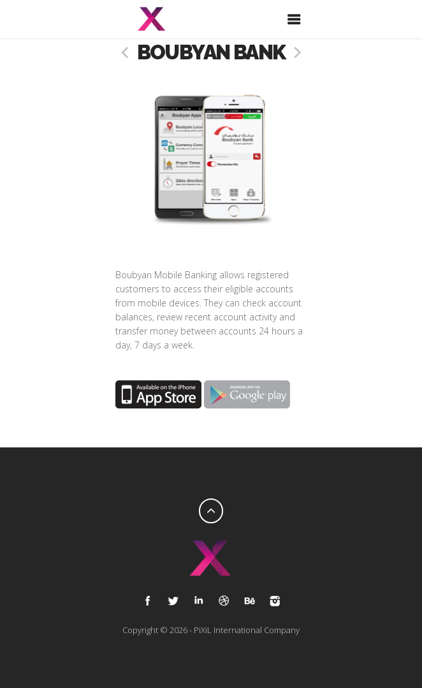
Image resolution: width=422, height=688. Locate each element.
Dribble (223, 600)
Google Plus (198, 600)
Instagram (274, 600)
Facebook (147, 600)
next (297, 52)
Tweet (172, 600)
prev (125, 52)
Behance (249, 600)
